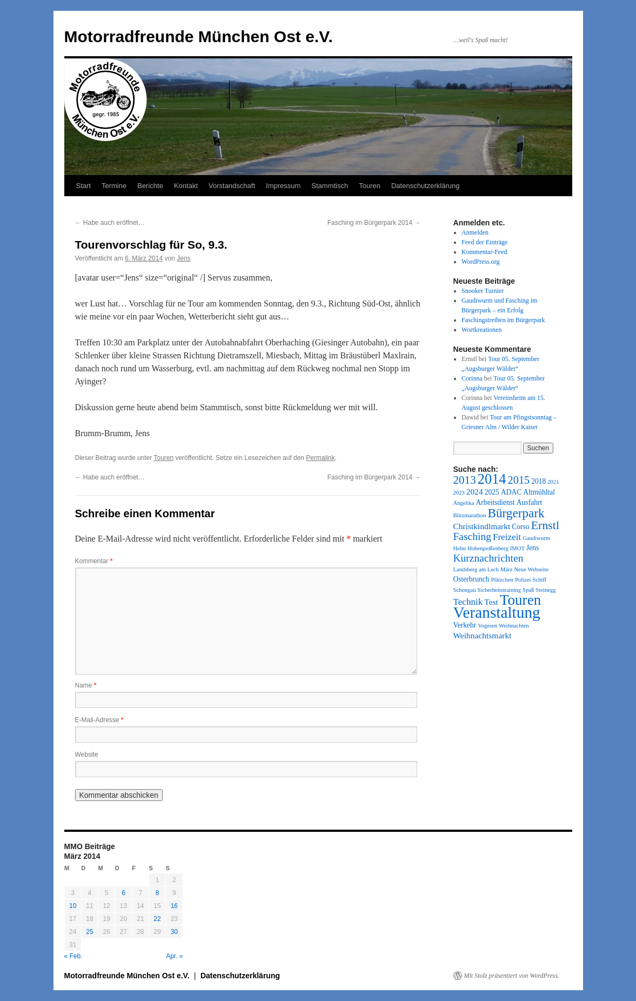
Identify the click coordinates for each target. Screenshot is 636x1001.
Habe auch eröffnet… (110, 222)
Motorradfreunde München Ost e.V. (198, 36)
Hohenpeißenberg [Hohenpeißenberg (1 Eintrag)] (487, 548)
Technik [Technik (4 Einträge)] (468, 602)
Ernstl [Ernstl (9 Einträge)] (545, 525)
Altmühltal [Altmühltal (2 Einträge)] (539, 492)
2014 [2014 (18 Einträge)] (492, 479)
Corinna (472, 378)
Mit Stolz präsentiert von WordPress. (511, 975)
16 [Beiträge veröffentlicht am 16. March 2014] (174, 906)
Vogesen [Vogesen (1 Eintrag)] (487, 626)
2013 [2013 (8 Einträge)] (464, 479)
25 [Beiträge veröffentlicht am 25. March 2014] (89, 932)
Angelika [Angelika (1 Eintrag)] (463, 503)
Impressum (283, 186)
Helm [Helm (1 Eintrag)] (459, 548)
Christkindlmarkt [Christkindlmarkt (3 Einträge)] (482, 526)
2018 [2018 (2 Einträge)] (538, 481)
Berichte (150, 186)
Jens (183, 258)
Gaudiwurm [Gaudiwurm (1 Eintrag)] (536, 538)
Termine (114, 186)
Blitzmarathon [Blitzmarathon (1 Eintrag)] (469, 515)
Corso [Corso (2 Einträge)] (520, 527)
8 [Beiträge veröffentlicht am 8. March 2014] (157, 893)
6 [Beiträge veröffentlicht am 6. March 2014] (123, 893)
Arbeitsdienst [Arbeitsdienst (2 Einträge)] (495, 502)
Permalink (320, 458)
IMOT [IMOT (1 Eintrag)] (517, 548)
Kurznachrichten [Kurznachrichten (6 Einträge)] (488, 558)
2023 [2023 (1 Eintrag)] (459, 493)
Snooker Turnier (482, 291)
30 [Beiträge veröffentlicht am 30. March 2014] (174, 932)
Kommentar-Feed (484, 252)
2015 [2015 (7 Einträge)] (519, 480)
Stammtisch (329, 186)
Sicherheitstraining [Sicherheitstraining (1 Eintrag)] (499, 590)
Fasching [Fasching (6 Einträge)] (472, 536)
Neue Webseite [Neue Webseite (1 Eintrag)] (531, 569)
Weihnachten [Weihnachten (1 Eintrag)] (513, 626)
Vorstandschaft (232, 186)
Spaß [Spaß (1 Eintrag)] (528, 590)
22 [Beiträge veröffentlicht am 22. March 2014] (156, 919)
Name (86, 685)
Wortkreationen (481, 329)
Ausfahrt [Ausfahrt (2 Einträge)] (529, 502)
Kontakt (186, 186)
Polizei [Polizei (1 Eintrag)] (523, 580)
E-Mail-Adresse (99, 720)
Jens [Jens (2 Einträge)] (532, 548)
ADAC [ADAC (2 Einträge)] (511, 492)
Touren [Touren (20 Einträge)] (520, 600)
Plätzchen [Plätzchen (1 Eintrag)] (502, 580)
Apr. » (174, 956)
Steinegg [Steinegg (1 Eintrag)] (545, 590)
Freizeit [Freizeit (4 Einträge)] (507, 537)
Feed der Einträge (484, 242)
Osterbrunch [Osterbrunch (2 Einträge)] (471, 579)
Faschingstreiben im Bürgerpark (503, 320)
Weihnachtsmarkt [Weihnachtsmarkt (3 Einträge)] (482, 635)
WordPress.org (480, 261)
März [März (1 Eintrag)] (506, 569)
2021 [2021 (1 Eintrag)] (553, 482)
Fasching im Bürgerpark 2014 (374, 222)
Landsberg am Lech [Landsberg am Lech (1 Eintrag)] (476, 569)
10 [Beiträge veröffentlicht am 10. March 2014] (72, 906)
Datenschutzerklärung (425, 186)
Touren (369, 186)
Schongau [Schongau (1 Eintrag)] (464, 590)
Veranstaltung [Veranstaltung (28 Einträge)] (496, 612)
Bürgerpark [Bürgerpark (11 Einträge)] (515, 513)
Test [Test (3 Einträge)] (491, 601)
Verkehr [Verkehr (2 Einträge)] (465, 625)
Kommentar (94, 561)
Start (83, 186)
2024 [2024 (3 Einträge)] (474, 491)
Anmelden (474, 232)
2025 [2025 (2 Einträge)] (492, 492)
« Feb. (73, 956)
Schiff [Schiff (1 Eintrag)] (540, 580)
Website (86, 754)
